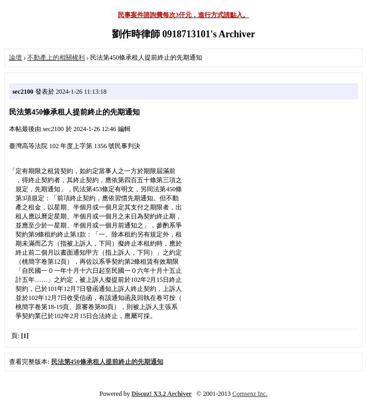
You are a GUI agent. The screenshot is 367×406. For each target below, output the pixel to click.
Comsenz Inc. (249, 393)
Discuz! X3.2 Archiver (162, 393)
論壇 (15, 57)
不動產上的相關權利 (56, 57)
